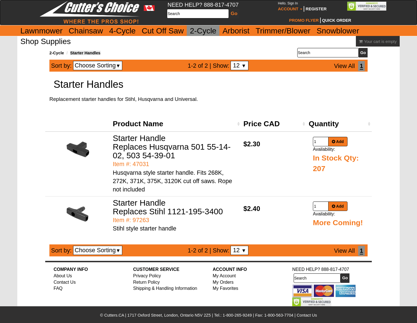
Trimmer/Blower (283, 30)
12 (239, 65)
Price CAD (261, 124)
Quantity (324, 124)
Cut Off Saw (163, 30)
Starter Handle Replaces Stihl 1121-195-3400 (168, 207)
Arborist (235, 30)
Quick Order (336, 20)
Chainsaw (86, 30)
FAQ (58, 288)
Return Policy (146, 282)
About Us (63, 275)
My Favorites (225, 288)
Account (290, 6)
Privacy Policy (147, 275)
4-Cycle (122, 30)
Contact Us (65, 282)
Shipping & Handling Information (165, 288)
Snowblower (338, 30)
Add (338, 141)
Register (316, 9)
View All (344, 66)
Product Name (138, 124)
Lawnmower (41, 30)
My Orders (223, 282)
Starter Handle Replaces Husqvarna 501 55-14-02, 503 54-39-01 (172, 146)
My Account (224, 275)
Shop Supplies (45, 41)
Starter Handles (85, 53)
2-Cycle (203, 30)
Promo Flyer (304, 20)
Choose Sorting (98, 65)
